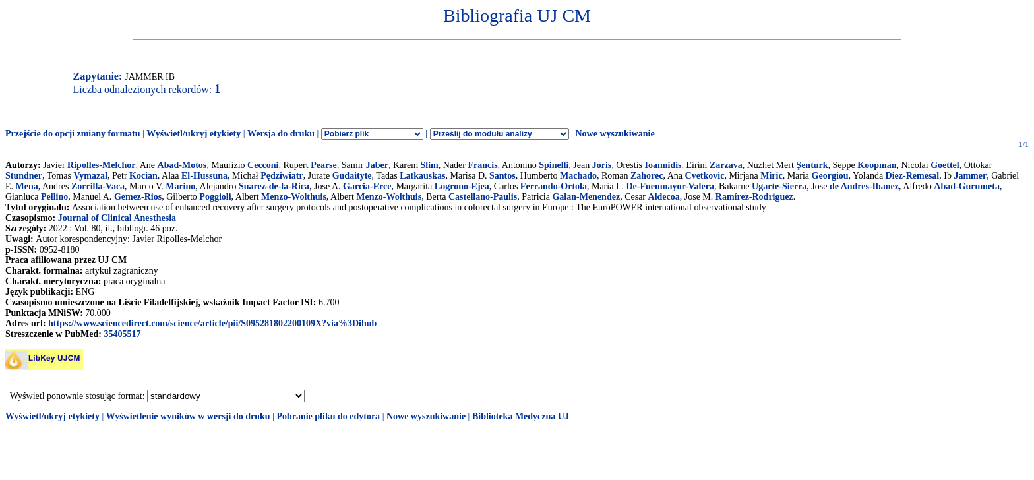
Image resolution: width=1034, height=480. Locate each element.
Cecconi (262, 165)
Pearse (324, 165)
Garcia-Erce (367, 186)
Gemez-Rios (138, 197)
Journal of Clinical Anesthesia (117, 218)
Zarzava (726, 165)
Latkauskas (422, 176)
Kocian (143, 176)
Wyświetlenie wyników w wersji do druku (188, 416)
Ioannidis (662, 165)
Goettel (944, 165)
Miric (771, 176)
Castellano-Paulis (482, 197)
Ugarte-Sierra (779, 186)
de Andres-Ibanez (864, 186)
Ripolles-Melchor (101, 165)
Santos (502, 176)
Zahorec (646, 176)
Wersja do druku (281, 133)
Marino (180, 186)
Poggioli (215, 197)
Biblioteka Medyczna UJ (520, 416)
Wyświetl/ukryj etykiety (193, 133)
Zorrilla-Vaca (98, 186)
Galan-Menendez (586, 197)
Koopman (876, 165)
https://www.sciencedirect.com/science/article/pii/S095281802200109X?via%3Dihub (212, 323)
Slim (430, 165)
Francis (482, 165)
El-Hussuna (204, 176)
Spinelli (553, 165)
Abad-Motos (182, 165)
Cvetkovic (705, 176)
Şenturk (812, 165)
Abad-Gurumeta (967, 186)
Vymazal (90, 176)
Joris (602, 165)
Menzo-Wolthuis (293, 197)
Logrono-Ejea (462, 186)
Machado (578, 176)
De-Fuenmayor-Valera (670, 186)
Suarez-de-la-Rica (274, 186)
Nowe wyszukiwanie (614, 133)
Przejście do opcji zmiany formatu (72, 133)
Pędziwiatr (281, 176)
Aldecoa (664, 197)
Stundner (23, 176)
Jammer (970, 176)
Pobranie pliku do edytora (328, 416)
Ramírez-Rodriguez (754, 197)
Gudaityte (352, 176)
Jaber (377, 165)
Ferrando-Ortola (553, 186)
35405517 (122, 334)
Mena (27, 186)
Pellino (54, 197)
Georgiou (830, 176)
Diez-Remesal (913, 176)
